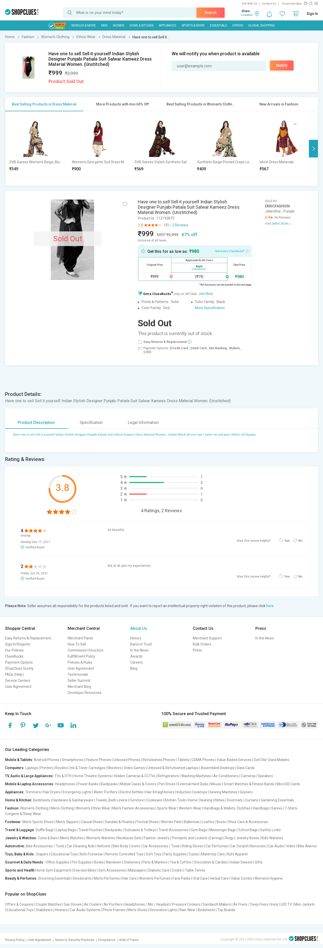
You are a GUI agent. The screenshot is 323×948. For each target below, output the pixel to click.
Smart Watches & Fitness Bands (249, 784)
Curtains (251, 800)
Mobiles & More (83, 25)
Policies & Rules (80, 662)
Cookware (154, 800)
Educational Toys (64, 854)
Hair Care (129, 878)
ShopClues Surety (19, 668)
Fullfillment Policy (81, 656)
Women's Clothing (34, 808)
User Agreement (18, 687)
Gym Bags (199, 830)
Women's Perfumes (154, 878)
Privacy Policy (14, 940)
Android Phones (46, 760)
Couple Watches (49, 904)
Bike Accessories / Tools (45, 846)
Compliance (106, 940)
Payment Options (19, 662)
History (135, 638)
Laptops (31, 768)
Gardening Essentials (277, 800)
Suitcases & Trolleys (140, 830)
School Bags (248, 830)
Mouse (215, 784)
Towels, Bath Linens (111, 800)
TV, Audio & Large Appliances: (29, 776)
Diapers (42, 854)
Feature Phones (98, 760)
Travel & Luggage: (20, 830)
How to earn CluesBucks (232, 251)
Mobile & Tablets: (19, 760)
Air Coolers (92, 904)
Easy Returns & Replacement (28, 638)
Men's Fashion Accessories (133, 808)
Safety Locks (270, 830)
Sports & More (193, 25)
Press (197, 650)
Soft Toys (153, 854)
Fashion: (12, 808)
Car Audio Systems (85, 910)
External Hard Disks (193, 784)
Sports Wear (167, 808)
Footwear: (13, 822)
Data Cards (246, 768)
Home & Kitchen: (18, 800)
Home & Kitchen (141, 25)
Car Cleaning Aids (81, 846)
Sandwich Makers (217, 904)
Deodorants (82, 878)
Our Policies (14, 650)
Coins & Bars (48, 838)
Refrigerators (168, 776)
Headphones (65, 784)
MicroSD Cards (288, 784)
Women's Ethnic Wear (93, 808)
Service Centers (17, 681)
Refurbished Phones (159, 760)
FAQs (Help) (14, 674)
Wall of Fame (128, 940)
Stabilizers (44, 910)
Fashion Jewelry (157, 838)
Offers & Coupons (19, 904)
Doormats (235, 800)
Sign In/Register (18, 644)
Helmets (103, 846)
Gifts (258, 862)
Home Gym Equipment (53, 870)
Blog (133, 668)
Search (211, 13)
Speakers (265, 776)
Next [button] (313, 148)
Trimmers (33, 792)
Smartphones (73, 760)
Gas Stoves (73, 904)
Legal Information (143, 422)
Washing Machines (196, 776)
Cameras (248, 776)
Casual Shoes (92, 822)
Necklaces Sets (129, 838)
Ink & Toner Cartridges (87, 768)
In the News (139, 650)
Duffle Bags (45, 830)
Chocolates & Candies (210, 862)
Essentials (218, 25)
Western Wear (190, 808)
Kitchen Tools (175, 800)
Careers (136, 662)
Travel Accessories (173, 830)
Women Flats (171, 822)
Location (247, 15)
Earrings (216, 838)
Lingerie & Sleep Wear (24, 814)
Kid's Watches (272, 838)
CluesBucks (14, 656)
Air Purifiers (113, 904)
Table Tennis (195, 870)
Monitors (114, 768)
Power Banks (87, 784)
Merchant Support (207, 638)
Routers (61, 768)
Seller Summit (79, 681)
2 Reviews (180, 225)
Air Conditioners (226, 776)
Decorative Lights (163, 910)
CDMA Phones (203, 760)
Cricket (177, 870)
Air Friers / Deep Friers (250, 904)
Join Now (205, 294)
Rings (229, 838)
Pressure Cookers (186, 904)
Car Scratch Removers (248, 846)
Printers (46, 768)
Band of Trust (141, 644)
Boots (221, 822)
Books (99, 862)
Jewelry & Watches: (21, 838)
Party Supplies (175, 854)
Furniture (136, 800)
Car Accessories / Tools (161, 846)
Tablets (183, 760)
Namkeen (113, 862)
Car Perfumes (216, 846)
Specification (91, 422)
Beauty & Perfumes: (21, 878)
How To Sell (77, 644)
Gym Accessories (112, 870)
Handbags (261, 808)
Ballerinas (192, 822)
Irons (274, 904)
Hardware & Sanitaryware (72, 800)
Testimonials (78, 674)
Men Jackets (304, 904)
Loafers (208, 822)
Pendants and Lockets (189, 838)
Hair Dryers (52, 792)
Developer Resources (84, 693)
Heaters (61, 910)
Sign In (312, 14)
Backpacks (109, 784)
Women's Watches (100, 838)
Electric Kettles (131, 792)
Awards (136, 656)
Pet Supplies (82, 862)
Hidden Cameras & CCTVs (134, 776)
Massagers (137, 870)
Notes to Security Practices (74, 940)
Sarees (277, 808)
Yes (287, 541)
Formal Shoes (148, 822)
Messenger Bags (222, 830)
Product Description (36, 422)
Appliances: (14, 792)
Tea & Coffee (180, 862)
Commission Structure (85, 650)
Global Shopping (261, 25)
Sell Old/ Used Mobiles (271, 760)
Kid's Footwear (91, 854)
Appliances (167, 25)
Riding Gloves (192, 846)
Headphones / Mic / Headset (147, 904)
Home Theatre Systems (93, 776)
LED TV (286, 904)
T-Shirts (291, 808)
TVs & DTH (63, 776)
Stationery (132, 862)
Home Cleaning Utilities (206, 800)
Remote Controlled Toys (124, 854)
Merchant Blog (79, 687)
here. (270, 606)
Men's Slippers (67, 822)
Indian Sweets (241, 862)
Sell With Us (249, 3)
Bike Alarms (307, 846)
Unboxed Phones (126, 760)
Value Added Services (234, 760)
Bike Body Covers (126, 846)
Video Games (134, 768)
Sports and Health (20, 870)
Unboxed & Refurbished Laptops (173, 768)
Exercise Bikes (84, 870)
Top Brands (226, 910)
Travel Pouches (90, 830)
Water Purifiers (105, 792)
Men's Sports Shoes (38, 822)
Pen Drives (166, 784)
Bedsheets (41, 800)
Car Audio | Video (281, 846)
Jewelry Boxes (247, 838)
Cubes (194, 854)
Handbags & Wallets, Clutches (227, 808)
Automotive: (15, 846)
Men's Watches (72, 838)
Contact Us (269, 3)
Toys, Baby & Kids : (20, 854)
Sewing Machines (223, 792)
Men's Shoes (137, 910)
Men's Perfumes (107, 878)
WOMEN (118, 25)
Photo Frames (114, 910)
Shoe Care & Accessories (248, 822)
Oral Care (200, 878)
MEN (104, 25)
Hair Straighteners (159, 792)
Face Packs (182, 878)
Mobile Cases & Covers (138, 784)
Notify (281, 65)
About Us (138, 628)
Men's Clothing (62, 808)
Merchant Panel (80, 638)
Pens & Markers (155, 862)
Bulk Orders (202, 644)
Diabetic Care (158, 870)
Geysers (246, 792)
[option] (36, 148)
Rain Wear (187, 910)
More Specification (210, 308)
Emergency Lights (77, 792)
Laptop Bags (66, 830)
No (300, 541)
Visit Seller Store (276, 223)
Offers (237, 25)
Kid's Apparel (237, 854)
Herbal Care (219, 878)
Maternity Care (213, 854)
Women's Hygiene (269, 878)
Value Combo (241, 878)
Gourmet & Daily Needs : (25, 862)
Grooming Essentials (54, 878)
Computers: (14, 768)
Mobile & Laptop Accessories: (29, 784)
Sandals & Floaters (119, 822)
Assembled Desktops (218, 768)
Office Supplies (57, 862)
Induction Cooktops (192, 792)
